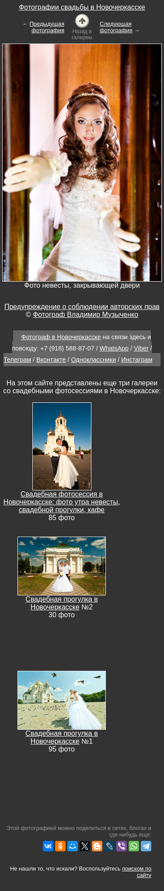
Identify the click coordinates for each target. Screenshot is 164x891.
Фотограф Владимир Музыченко (85, 314)
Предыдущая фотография (47, 27)
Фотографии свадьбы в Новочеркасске (82, 7)
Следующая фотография (116, 27)
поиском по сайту (136, 871)
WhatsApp (114, 348)
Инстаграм (136, 359)
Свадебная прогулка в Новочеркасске (61, 603)
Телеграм (17, 359)
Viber (141, 348)
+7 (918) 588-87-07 (67, 348)
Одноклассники (93, 359)
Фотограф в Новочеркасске (61, 336)
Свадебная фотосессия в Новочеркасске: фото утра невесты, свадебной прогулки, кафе (61, 502)
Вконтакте (51, 359)
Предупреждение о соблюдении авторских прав (82, 306)
